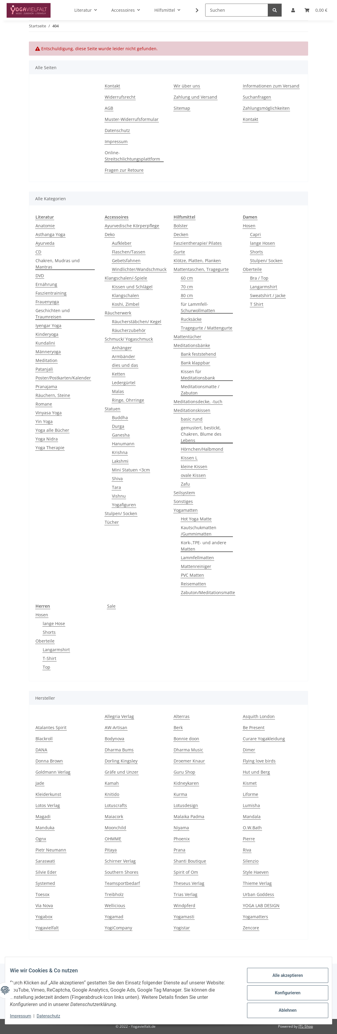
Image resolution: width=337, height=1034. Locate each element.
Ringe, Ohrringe (128, 400)
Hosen (249, 226)
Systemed (45, 883)
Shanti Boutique (190, 861)
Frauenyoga (47, 302)
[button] (193, 10)
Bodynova (114, 738)
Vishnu (119, 496)
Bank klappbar (195, 363)
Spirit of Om (186, 872)
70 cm (187, 287)
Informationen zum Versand (271, 86)
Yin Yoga (44, 421)
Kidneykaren (186, 783)
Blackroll (44, 738)
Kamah (112, 783)
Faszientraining (51, 293)
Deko (110, 234)
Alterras (182, 716)
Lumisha (251, 805)
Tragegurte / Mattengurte (206, 328)
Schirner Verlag (120, 861)
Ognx (41, 839)
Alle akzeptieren (282, 977)
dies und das (125, 365)
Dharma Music (188, 750)
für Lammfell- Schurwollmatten (198, 307)
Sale (111, 606)
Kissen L (189, 458)
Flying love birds (259, 761)
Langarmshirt (263, 287)
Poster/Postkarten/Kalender (63, 378)
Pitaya (111, 850)
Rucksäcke (191, 319)
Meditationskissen (192, 410)
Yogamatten (186, 510)
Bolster (181, 226)
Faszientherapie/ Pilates (198, 243)
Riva (247, 850)
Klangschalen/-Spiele (126, 278)
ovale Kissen (193, 475)
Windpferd (184, 905)
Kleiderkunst (48, 794)
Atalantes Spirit (51, 727)
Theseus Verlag (189, 883)
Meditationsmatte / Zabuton (200, 390)
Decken (181, 234)
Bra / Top (259, 278)
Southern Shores (121, 872)
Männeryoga (48, 351)
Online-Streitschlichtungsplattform (132, 156)
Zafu (185, 484)
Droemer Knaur (189, 761)
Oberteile (252, 269)
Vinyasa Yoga (49, 413)
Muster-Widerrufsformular (132, 119)
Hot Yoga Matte (196, 519)
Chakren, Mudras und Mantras (58, 264)
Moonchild (115, 827)
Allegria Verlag (119, 716)
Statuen (112, 409)
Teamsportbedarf (122, 883)
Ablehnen (283, 1008)
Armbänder (123, 356)
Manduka (45, 827)
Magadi (43, 816)
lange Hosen (262, 243)
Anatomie (45, 226)
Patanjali (44, 369)
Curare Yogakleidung (264, 738)
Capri (255, 234)
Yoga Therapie (50, 447)
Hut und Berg (256, 772)
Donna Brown (49, 761)
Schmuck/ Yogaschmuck (129, 339)
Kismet (250, 783)
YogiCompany (118, 928)
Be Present (253, 727)
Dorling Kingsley (121, 761)
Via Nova (44, 905)
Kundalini (45, 343)
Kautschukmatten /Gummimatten (198, 531)
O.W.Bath (252, 827)
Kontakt (112, 86)
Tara (116, 487)
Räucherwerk (118, 313)
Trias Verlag (185, 894)
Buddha (120, 417)
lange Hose (54, 623)
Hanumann (123, 443)
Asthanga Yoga (50, 234)
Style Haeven (256, 872)
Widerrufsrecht (120, 97)
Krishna (120, 452)
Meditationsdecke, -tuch (198, 401)
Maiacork (114, 816)
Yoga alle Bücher (52, 430)
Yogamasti (184, 916)
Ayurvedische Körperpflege (132, 226)
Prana (179, 850)
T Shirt (256, 304)
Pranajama (46, 386)
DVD (40, 275)
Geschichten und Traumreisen (53, 314)
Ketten (118, 374)
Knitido (112, 794)
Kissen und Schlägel (132, 287)
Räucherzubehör (129, 330)
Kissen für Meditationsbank (198, 375)
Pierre (249, 839)
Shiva (117, 478)
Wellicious (115, 905)
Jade (40, 783)
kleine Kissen (194, 466)
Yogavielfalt (47, 928)
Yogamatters (255, 916)
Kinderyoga (47, 334)
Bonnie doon (186, 738)
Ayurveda (45, 243)
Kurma (180, 794)
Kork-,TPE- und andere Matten (203, 546)
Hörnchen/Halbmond (202, 449)
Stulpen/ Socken (121, 513)
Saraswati (45, 861)
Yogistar (182, 928)
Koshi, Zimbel (125, 304)
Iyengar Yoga (48, 325)
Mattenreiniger (196, 566)
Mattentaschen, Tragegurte (201, 269)
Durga (118, 426)
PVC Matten (192, 575)
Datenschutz (53, 1016)
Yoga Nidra (47, 439)
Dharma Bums (119, 750)
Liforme (250, 794)
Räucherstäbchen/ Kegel (136, 321)
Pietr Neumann (51, 850)
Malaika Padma (189, 816)
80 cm (187, 295)
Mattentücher (187, 336)
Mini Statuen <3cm (131, 470)
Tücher (112, 522)
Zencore (251, 928)
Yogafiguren (124, 505)
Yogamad (114, 916)
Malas (118, 391)
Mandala (252, 816)
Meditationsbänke (192, 345)
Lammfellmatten (197, 557)
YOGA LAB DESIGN (261, 905)
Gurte (179, 252)
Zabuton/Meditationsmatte (208, 592)
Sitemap (182, 108)
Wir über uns (187, 86)
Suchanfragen (257, 97)
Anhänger (122, 348)
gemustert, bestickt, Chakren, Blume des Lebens (201, 434)
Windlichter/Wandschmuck (139, 269)
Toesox (42, 894)
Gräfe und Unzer (121, 772)
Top (46, 667)
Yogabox (44, 916)
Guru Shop (184, 772)
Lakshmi (120, 461)
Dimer (249, 750)
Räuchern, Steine (53, 395)
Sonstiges (183, 501)
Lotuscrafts (116, 805)
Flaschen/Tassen (128, 252)
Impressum (25, 1016)
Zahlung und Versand (195, 97)
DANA (41, 750)
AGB (109, 108)
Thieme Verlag (257, 883)
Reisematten (193, 584)
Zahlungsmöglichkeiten (266, 108)
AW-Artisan (116, 727)
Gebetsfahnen (126, 260)
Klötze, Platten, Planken (197, 260)
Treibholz (114, 894)
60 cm (187, 278)
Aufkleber (121, 243)
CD (38, 252)
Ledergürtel (123, 382)
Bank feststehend (198, 354)
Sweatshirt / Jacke (268, 295)
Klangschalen (125, 295)
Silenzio (250, 861)
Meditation (46, 360)
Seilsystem (184, 493)
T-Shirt (49, 658)
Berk (178, 727)
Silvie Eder (46, 872)
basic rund (192, 419)
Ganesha (121, 435)
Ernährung (46, 284)
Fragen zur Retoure (124, 170)
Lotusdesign (186, 805)
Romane (44, 404)
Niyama (181, 827)
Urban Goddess (258, 894)
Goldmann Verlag (53, 772)
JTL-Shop (305, 1026)
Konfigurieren (282, 992)
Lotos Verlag (48, 805)
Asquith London (259, 716)
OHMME (113, 839)
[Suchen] (236, 10)
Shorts (256, 252)
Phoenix (182, 839)
